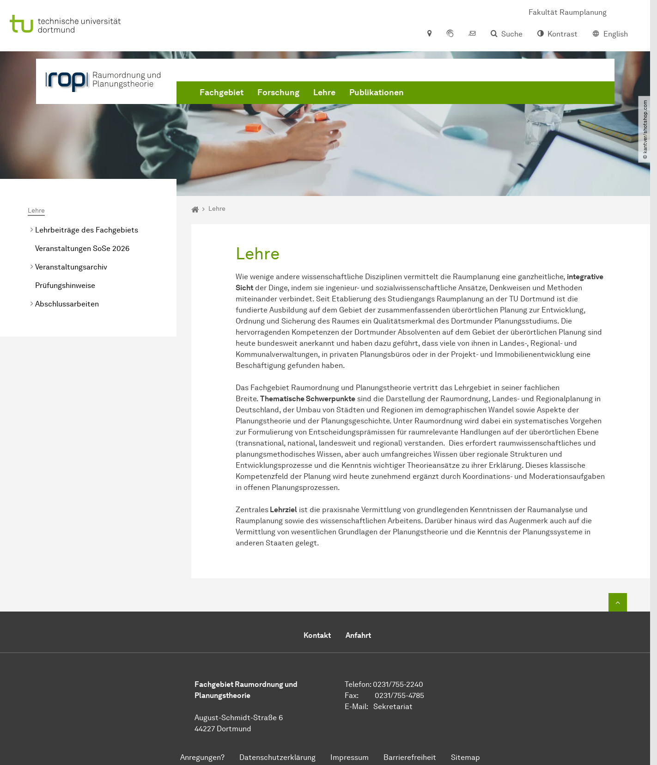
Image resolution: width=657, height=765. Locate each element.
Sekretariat (393, 706)
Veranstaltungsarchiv (71, 267)
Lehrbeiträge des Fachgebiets (86, 230)
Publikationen (376, 92)
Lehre (324, 92)
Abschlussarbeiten (67, 304)
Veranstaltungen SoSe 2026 (82, 248)
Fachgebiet (221, 92)
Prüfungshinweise (65, 285)
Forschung (278, 92)
